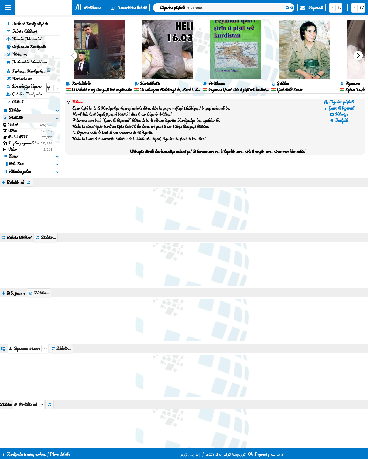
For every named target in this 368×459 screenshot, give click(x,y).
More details (60, 454)
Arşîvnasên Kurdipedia (26, 46)
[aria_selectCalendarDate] (53, 87)
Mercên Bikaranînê (24, 39)
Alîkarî (14, 102)
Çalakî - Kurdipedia (24, 94)
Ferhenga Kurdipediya (28, 70)
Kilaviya (338, 114)
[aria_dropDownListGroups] (28, 348)
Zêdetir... (46, 237)
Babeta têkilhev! (21, 31)
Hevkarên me (19, 79)
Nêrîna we (16, 54)
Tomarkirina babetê (132, 8)
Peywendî (315, 8)
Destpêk (338, 120)
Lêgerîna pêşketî (172, 7)
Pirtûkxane (92, 8)
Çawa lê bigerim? (338, 108)
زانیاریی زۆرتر (190, 454)
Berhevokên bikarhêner (26, 62)
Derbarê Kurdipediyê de (27, 23)
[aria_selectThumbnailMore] (28, 404)
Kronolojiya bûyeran (24, 86)
